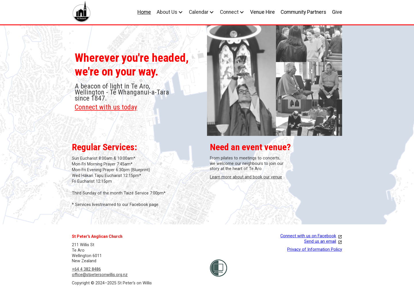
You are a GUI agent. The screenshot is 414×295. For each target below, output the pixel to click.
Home (144, 12)
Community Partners (303, 12)
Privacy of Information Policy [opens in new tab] (314, 249)
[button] (170, 12)
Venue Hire (262, 12)
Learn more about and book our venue (246, 177)
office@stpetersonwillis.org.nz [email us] (100, 274)
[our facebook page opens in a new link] (276, 236)
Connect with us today (106, 107)
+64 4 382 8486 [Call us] (86, 269)
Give (337, 12)
